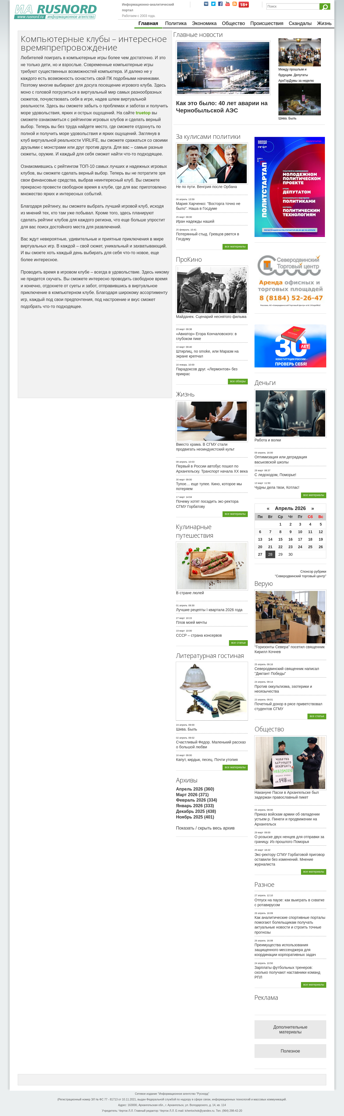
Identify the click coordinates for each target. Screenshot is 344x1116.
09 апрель (260, 452)
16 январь (181, 364)
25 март (180, 217)
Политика (176, 23)
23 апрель (260, 699)
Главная (148, 23)
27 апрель (260, 895)
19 (321, 539)
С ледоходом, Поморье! (275, 475)
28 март (259, 470)
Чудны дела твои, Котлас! (277, 487)
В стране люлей (190, 593)
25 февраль (182, 229)
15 (280, 539)
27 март (180, 618)
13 (260, 539)
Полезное (290, 1051)
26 (321, 547)
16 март (180, 755)
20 (260, 547)
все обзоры (238, 381)
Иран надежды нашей (195, 221)
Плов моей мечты (191, 622)
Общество (233, 23)
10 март (180, 347)
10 (300, 532)
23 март (180, 329)
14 (270, 539)
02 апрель (181, 737)
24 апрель (181, 725)
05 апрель (260, 810)
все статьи (238, 642)
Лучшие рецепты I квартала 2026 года (209, 610)
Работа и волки (268, 440)
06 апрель (181, 199)
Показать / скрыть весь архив (205, 828)
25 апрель (260, 664)
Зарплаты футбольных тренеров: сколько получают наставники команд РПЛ (287, 972)
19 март (180, 630)
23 (290, 547)
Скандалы (300, 23)
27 (260, 554)
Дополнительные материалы (290, 1029)
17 (300, 539)
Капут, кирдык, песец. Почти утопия (207, 759)
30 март (180, 479)
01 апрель (181, 605)
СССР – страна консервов (199, 635)
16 (290, 539)
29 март (259, 832)
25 (310, 547)
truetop (143, 113)
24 (300, 547)
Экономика (204, 23)
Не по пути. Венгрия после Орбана (206, 187)
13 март (259, 483)
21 (270, 547)
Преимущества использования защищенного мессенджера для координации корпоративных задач (285, 950)
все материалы (235, 246)
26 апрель (260, 913)
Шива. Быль (186, 729)
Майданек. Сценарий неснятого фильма (211, 316)
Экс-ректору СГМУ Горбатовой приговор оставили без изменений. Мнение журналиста (290, 859)
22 (280, 547)
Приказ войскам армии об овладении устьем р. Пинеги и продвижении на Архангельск (287, 819)
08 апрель (181, 461)
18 (310, 539)
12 (321, 532)
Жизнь (324, 23)
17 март (180, 497)
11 (310, 532)
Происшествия (266, 23)
